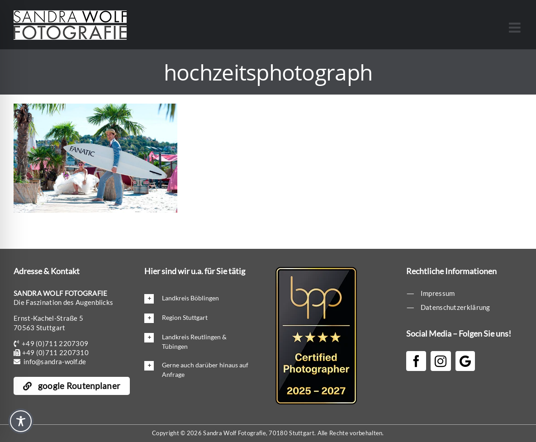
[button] (196, 298)
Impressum (438, 293)
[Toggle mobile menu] (515, 27)
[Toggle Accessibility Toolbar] (21, 421)
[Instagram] (441, 361)
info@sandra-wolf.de (55, 361)
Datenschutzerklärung (455, 307)
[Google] (465, 361)
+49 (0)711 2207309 (55, 343)
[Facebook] (416, 361)
